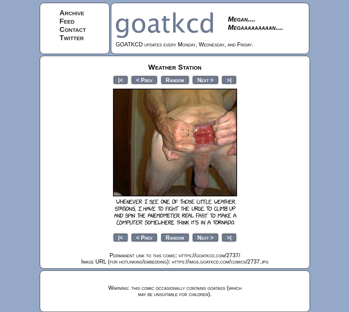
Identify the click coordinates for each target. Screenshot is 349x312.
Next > (205, 80)
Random (175, 80)
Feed (67, 21)
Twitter (71, 38)
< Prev (144, 80)
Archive (71, 13)
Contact (72, 29)
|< (120, 80)
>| (229, 80)
